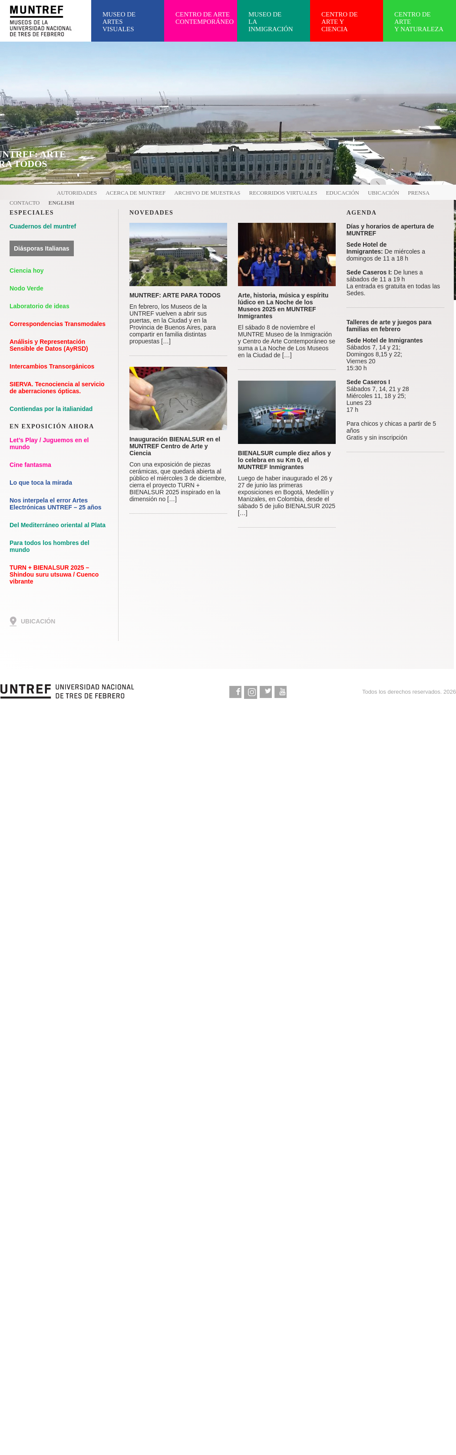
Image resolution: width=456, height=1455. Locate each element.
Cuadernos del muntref (43, 226)
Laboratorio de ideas (39, 306)
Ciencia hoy (27, 270)
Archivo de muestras (207, 192)
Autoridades (77, 192)
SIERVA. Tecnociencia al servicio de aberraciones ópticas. (57, 388)
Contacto (25, 202)
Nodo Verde (26, 288)
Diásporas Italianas (41, 248)
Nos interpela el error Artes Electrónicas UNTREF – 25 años (56, 504)
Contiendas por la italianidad (51, 408)
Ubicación (383, 192)
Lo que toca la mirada (41, 482)
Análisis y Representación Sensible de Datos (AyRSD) (49, 345)
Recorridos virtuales (283, 192)
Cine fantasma (30, 464)
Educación (342, 192)
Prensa (419, 192)
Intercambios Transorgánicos (52, 366)
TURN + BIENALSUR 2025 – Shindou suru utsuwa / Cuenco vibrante (54, 574)
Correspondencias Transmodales (58, 323)
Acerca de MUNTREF (135, 192)
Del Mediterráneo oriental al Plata (58, 525)
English (61, 202)
